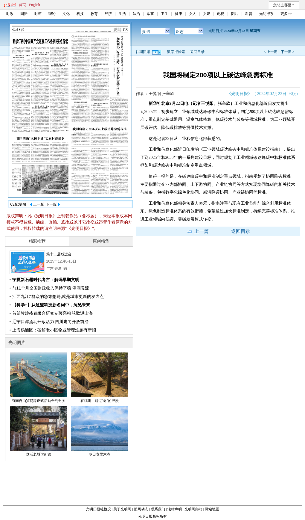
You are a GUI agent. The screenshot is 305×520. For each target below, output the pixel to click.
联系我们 (158, 509)
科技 (80, 14)
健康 (178, 14)
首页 (22, 5)
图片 (234, 14)
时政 (9, 14)
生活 (122, 14)
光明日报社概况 (98, 509)
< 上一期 (270, 52)
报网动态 (141, 509)
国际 (24, 14)
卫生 (164, 14)
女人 (192, 14)
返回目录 (197, 52)
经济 (108, 14)
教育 (94, 14)
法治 (136, 14)
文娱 (206, 14)
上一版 (37, 204)
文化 (66, 14)
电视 (220, 14)
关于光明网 (122, 509)
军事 (150, 14)
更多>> (286, 14)
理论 (52, 14)
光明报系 (266, 14)
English (34, 5)
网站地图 (212, 509)
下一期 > (288, 52)
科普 (248, 14)
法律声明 (174, 509)
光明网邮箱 (193, 509)
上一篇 (198, 231)
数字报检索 (176, 52)
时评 (38, 14)
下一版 (53, 204)
